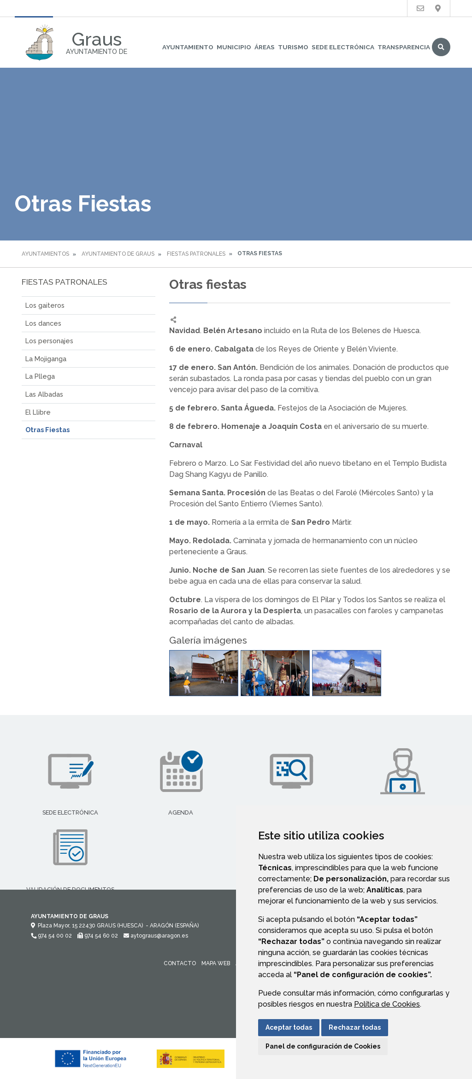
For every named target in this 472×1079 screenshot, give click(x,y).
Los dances (43, 323)
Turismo (293, 47)
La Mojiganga (45, 359)
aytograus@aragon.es (156, 935)
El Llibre (38, 412)
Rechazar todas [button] (355, 1027)
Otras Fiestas (47, 430)
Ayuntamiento (187, 47)
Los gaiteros (45, 305)
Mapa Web (215, 963)
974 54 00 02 (51, 935)
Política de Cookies (387, 1004)
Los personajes (49, 341)
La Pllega (40, 376)
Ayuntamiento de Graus (118, 254)
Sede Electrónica (343, 47)
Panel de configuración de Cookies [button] (323, 1046)
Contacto (180, 963)
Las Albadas (44, 394)
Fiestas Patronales (196, 254)
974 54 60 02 (97, 935)
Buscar (441, 47)
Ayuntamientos (45, 254)
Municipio (234, 47)
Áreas (264, 47)
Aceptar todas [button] (289, 1027)
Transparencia (404, 47)
